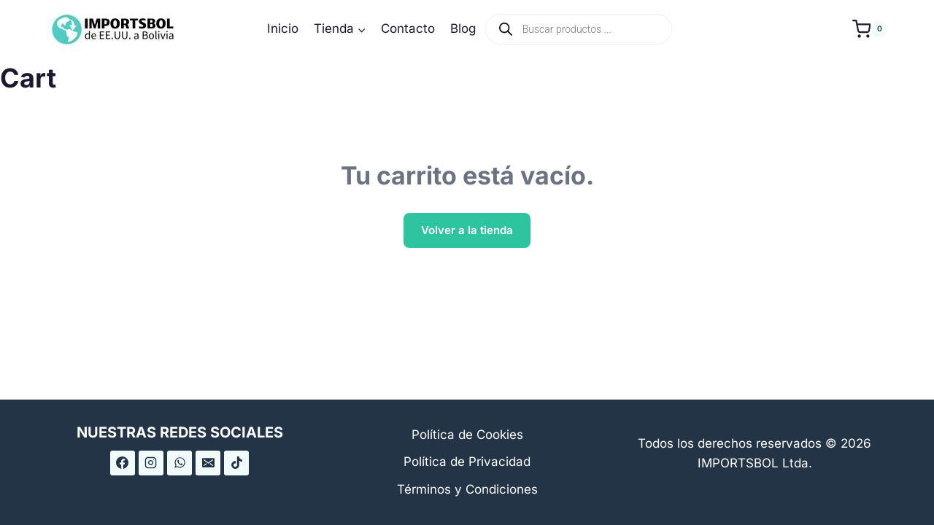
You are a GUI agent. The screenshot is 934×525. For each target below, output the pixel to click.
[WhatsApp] (179, 463)
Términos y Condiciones (467, 489)
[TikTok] (236, 463)
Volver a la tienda (467, 230)
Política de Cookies (467, 434)
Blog (463, 28)
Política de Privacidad (467, 461)
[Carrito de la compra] (869, 29)
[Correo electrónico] (208, 463)
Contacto (408, 28)
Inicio (282, 28)
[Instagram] (151, 463)
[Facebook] (122, 463)
